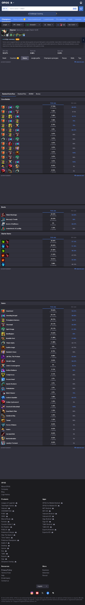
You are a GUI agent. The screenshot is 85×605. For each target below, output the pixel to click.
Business (45, 570)
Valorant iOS (46, 516)
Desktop (4, 546)
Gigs (2, 559)
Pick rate (53, 103)
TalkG (3, 554)
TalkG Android (47, 524)
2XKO (3, 516)
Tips (79, 58)
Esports (4, 556)
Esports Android (48, 530)
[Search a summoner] (74, 8)
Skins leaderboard (34, 19)
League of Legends (8, 503)
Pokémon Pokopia (7, 532)
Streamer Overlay (7, 562)
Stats (70, 19)
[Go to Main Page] (5, 3)
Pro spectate (61, 19)
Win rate (73, 103)
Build (4, 58)
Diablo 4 (4, 543)
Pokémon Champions (8, 540)
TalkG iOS (45, 527)
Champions (6, 19)
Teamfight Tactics (7, 506)
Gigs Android (46, 519)
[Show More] (12, 2)
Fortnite (4, 522)
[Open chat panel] (83, 40)
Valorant (4, 508)
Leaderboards (49, 19)
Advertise (45, 573)
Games (3, 548)
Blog (2, 492)
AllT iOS (45, 511)
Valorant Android (48, 514)
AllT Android (46, 508)
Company (4, 489)
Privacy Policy (6, 570)
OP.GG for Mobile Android (51, 503)
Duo (2, 551)
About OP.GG (5, 486)
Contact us (5, 581)
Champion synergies (51, 58)
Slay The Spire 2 (7, 535)
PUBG (3, 514)
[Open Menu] (81, 2)
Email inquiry (5, 578)
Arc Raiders (5, 527)
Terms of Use (6, 573)
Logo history (5, 494)
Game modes (19, 19)
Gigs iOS (45, 522)
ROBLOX (4, 530)
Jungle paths (35, 58)
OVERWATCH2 (6, 511)
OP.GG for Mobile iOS (49, 506)
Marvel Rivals (6, 519)
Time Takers (5, 538)
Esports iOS (46, 532)
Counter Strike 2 (7, 524)
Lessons (78, 19)
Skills (72, 58)
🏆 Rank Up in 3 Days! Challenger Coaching (42, 14)
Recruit (44, 575)
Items (25, 58)
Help (2, 575)
